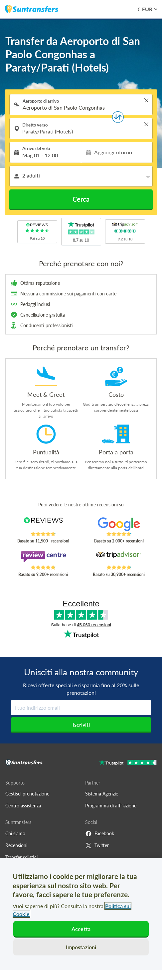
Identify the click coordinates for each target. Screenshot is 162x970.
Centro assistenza (23, 805)
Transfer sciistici (21, 857)
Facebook (99, 833)
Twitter (97, 845)
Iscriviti (81, 724)
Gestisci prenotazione (27, 793)
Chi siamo (15, 833)
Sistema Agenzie (101, 793)
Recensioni (16, 845)
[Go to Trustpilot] (128, 763)
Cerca (81, 199)
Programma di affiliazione (110, 805)
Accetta (81, 929)
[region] (81, 914)
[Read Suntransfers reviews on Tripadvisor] (119, 558)
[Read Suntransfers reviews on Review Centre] (43, 558)
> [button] (146, 100)
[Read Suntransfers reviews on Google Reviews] (119, 524)
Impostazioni (81, 947)
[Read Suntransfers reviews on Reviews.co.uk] (43, 524)
